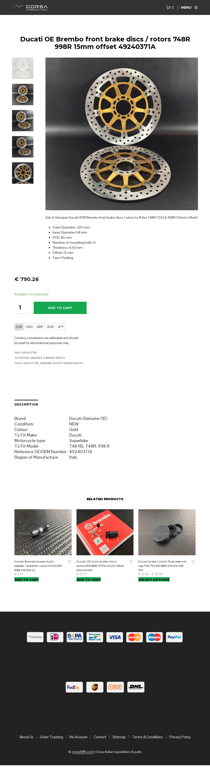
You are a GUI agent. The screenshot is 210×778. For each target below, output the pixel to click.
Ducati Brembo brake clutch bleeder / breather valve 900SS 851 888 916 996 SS (38, 566)
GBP (40, 327)
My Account (78, 737)
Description (26, 404)
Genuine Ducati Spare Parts (61, 363)
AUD (50, 327)
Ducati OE (30, 363)
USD (29, 327)
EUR (19, 327)
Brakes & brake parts (48, 358)
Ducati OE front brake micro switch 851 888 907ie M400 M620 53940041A (100, 566)
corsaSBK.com (83, 752)
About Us (26, 737)
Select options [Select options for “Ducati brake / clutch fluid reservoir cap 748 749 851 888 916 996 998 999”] (154, 580)
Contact (100, 737)
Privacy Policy (180, 737)
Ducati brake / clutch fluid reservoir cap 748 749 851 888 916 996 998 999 (162, 566)
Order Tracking (51, 737)
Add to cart (60, 308)
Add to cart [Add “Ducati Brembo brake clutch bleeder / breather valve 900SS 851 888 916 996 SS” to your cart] (26, 580)
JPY (61, 327)
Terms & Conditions (147, 737)
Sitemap (119, 737)
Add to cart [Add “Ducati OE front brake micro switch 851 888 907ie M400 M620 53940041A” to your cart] (88, 580)
